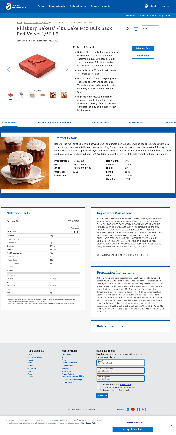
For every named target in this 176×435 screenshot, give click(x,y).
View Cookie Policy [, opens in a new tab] (89, 423)
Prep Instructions (100, 122)
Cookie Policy (68, 382)
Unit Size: (59, 171)
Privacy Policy (68, 374)
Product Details (10, 122)
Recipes (93, 6)
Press (64, 360)
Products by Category (33, 22)
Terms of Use (67, 371)
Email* (100, 361)
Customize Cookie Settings (72, 380)
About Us (104, 6)
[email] (120, 362)
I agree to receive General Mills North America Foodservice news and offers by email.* (117, 389)
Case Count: (60, 175)
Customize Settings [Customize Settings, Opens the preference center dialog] (134, 422)
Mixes (45, 22)
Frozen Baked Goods (35, 357)
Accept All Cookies (133, 429)
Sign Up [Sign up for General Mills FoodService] (166, 5)
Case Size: (112, 179)
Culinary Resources (77, 6)
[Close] (171, 425)
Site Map (65, 368)
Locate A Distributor (69, 363)
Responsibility (68, 366)
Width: (109, 175)
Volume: (110, 164)
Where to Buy (143, 48)
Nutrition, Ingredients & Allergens (54, 122)
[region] (149, 29)
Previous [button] (8, 69)
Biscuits (30, 360)
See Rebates (130, 15)
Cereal (29, 363)
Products (40, 6)
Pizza (29, 354)
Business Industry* (105, 369)
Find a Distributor (148, 15)
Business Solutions (56, 6)
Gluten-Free (31, 368)
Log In (154, 5)
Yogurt (30, 377)
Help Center (164, 15)
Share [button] (146, 28)
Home (19, 22)
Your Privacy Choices (73, 377)
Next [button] (67, 69)
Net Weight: (112, 161)
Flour (29, 371)
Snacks (30, 366)
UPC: (57, 164)
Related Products (137, 122)
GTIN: (57, 168)
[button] (146, 6)
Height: (110, 168)
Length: (110, 171)
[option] (37, 69)
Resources (171, 122)
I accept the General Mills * (116, 385)
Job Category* (104, 377)
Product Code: (62, 161)
